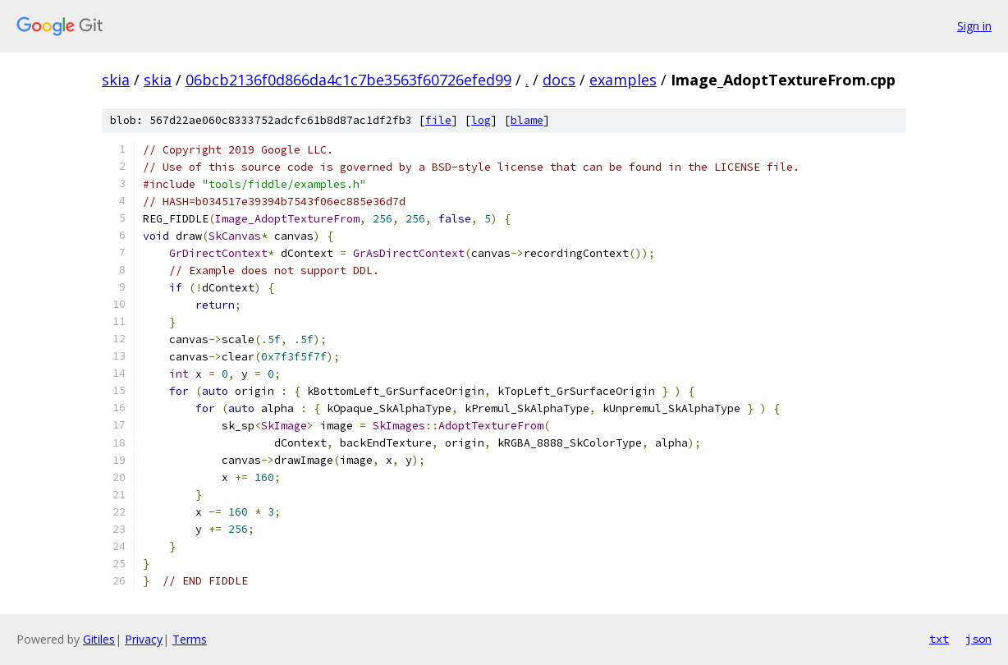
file (438, 120)
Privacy (144, 639)
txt (939, 638)
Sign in (974, 26)
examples (623, 79)
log (481, 120)
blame (527, 120)
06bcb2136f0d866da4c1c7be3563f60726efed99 (348, 79)
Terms (189, 639)
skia (116, 79)
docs (559, 79)
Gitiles (99, 639)
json (978, 638)
